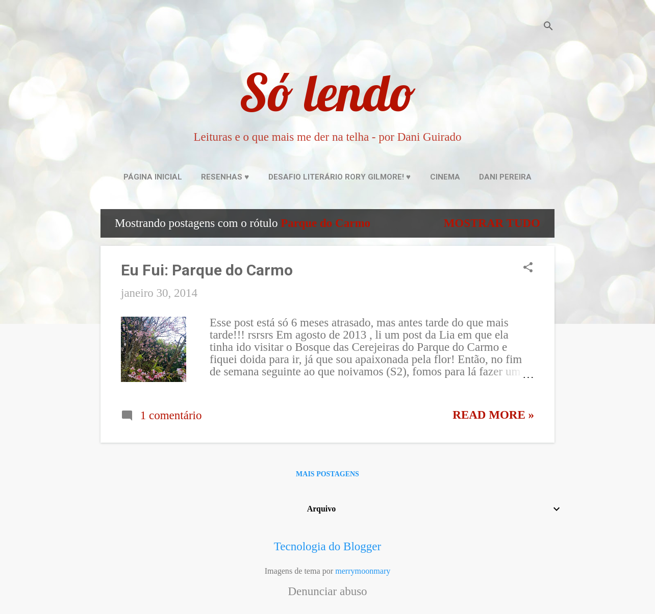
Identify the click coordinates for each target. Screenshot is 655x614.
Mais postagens (327, 474)
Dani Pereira (505, 177)
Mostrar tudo (492, 223)
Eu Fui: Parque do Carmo (207, 270)
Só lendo (327, 92)
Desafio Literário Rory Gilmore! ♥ (339, 177)
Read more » (493, 414)
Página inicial (152, 177)
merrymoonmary (362, 571)
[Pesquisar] (548, 27)
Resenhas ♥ (225, 177)
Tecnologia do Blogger (327, 546)
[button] (528, 268)
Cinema (445, 177)
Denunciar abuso (327, 591)
